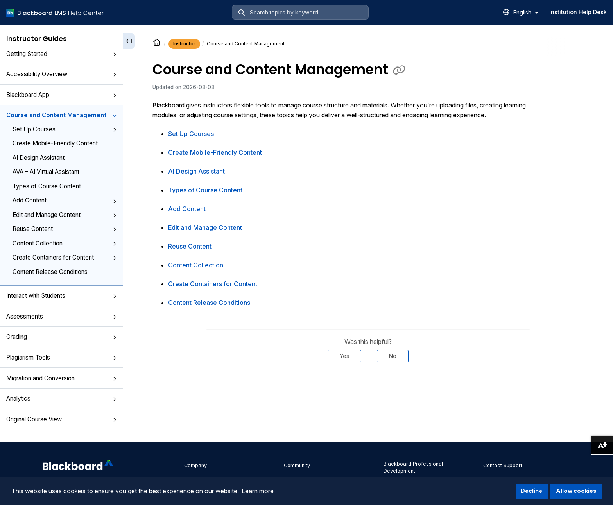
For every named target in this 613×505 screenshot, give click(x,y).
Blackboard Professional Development (413, 467)
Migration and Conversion (61, 378)
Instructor (184, 44)
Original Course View (61, 419)
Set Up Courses (65, 129)
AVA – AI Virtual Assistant (46, 171)
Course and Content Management (61, 115)
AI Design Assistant (39, 157)
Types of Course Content (47, 186)
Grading (61, 336)
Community (297, 465)
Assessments (61, 316)
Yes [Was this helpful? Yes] (344, 356)
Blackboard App (61, 94)
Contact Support (502, 465)
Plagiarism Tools (61, 357)
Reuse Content (65, 229)
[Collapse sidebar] (129, 41)
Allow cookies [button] (576, 490)
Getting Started (61, 53)
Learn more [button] (258, 491)
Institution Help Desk (578, 12)
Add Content (65, 200)
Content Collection (65, 243)
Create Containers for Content (65, 257)
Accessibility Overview (61, 74)
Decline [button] (531, 490)
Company (195, 465)
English (525, 12)
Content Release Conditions (50, 272)
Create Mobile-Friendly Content (55, 143)
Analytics (61, 398)
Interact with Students (61, 295)
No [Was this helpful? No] (392, 356)
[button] (115, 54)
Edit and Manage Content (65, 214)
